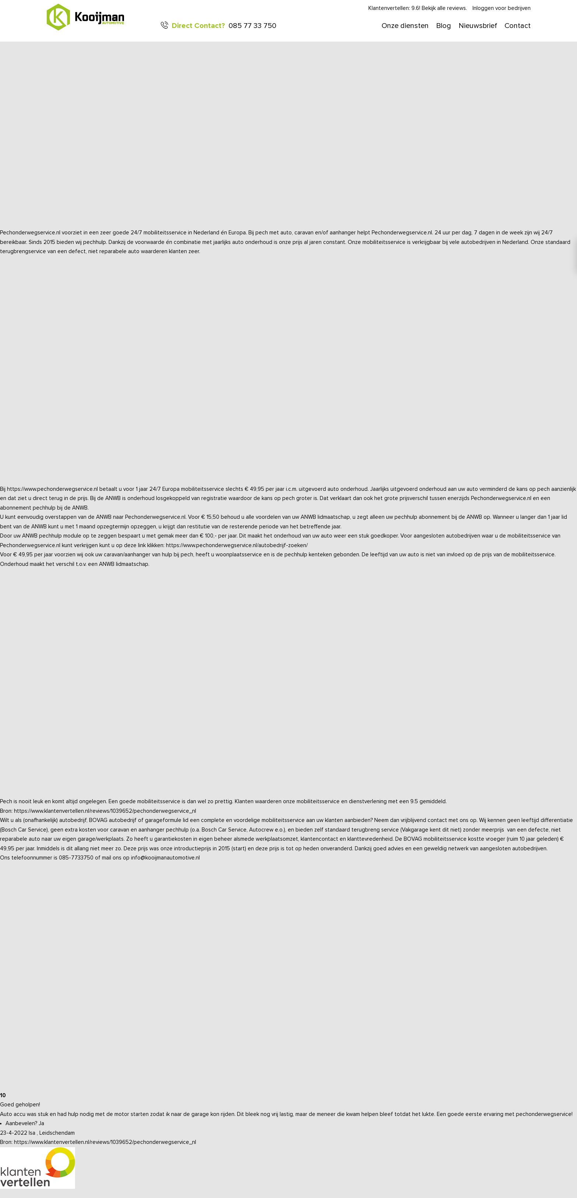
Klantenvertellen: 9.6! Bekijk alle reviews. (417, 8)
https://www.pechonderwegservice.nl (52, 489)
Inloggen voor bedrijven (501, 8)
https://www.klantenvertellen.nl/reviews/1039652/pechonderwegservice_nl (105, 811)
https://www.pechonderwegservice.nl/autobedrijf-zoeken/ (237, 545)
